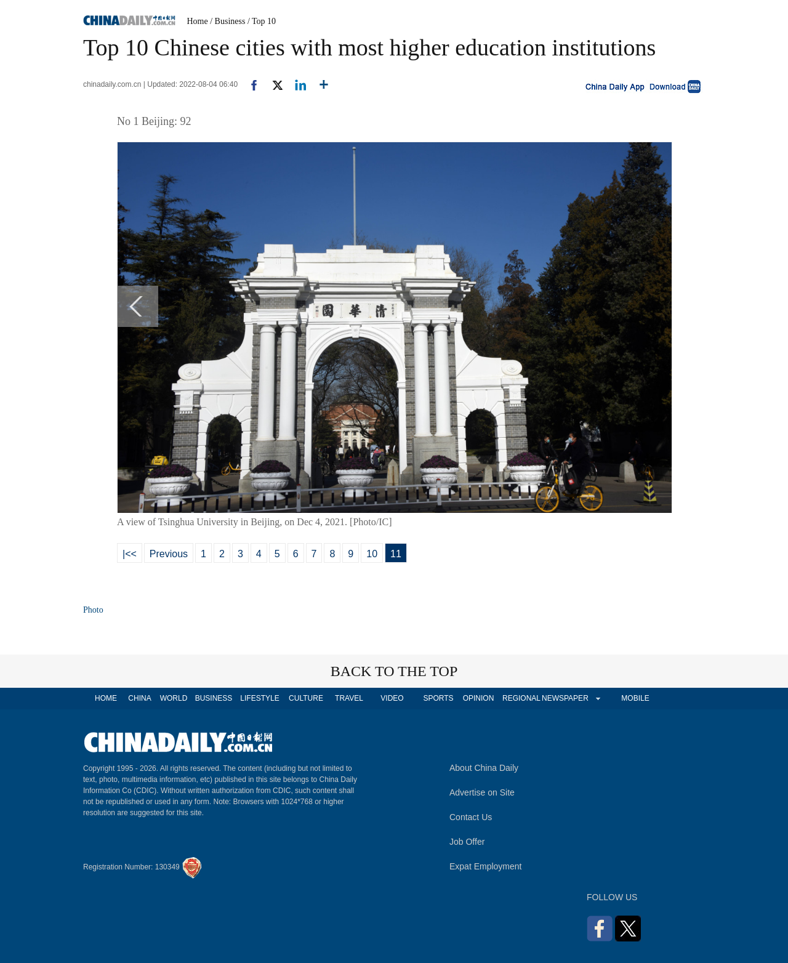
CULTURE (306, 698)
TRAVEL (349, 698)
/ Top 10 (261, 21)
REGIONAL (521, 698)
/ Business (227, 21)
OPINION (478, 698)
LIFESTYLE (259, 698)
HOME (106, 698)
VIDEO (391, 698)
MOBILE (635, 698)
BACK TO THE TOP (394, 671)
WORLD (174, 698)
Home (197, 21)
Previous (169, 554)
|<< (130, 554)
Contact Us (470, 817)
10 (371, 554)
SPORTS (438, 698)
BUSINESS (214, 698)
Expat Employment (485, 866)
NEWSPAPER (564, 698)
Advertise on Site (482, 792)
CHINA (139, 698)
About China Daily (483, 768)
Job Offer (466, 842)
